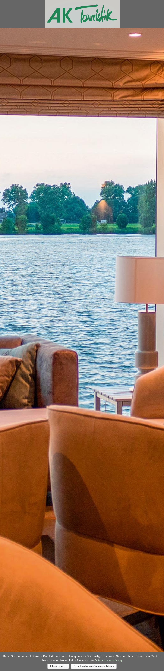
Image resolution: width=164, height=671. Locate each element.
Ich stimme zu (58, 666)
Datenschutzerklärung (108, 660)
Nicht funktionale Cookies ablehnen (94, 666)
